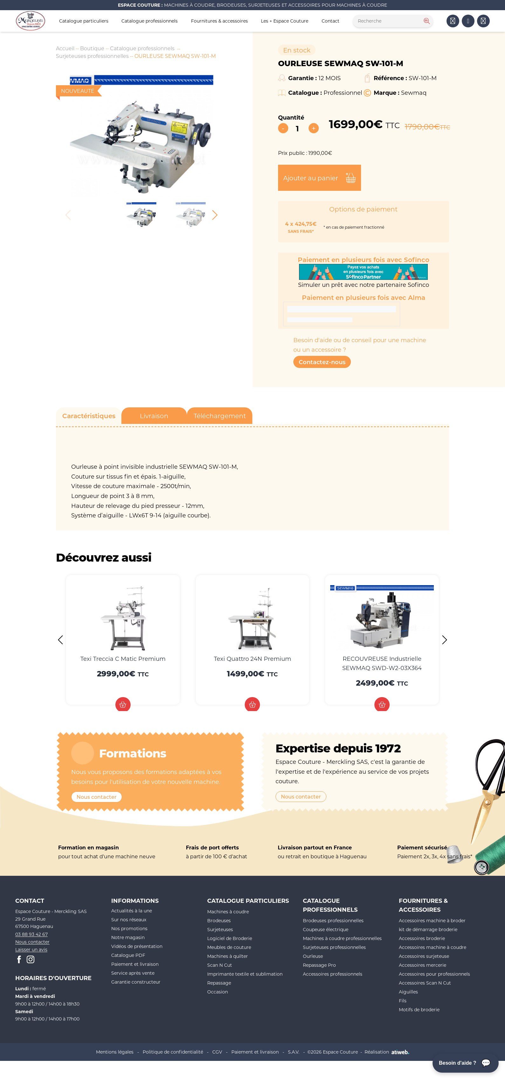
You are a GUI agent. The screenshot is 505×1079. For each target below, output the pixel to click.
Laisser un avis (31, 949)
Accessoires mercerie (422, 965)
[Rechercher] (426, 21)
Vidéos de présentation (136, 946)
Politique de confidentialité (173, 1052)
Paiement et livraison (135, 964)
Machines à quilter (227, 956)
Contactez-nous (322, 362)
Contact (330, 21)
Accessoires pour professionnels (434, 974)
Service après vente (132, 973)
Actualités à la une (131, 911)
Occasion (217, 992)
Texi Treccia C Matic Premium (123, 658)
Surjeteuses (220, 929)
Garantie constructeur (135, 982)
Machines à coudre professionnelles (342, 938)
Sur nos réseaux (128, 919)
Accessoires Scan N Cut (425, 983)
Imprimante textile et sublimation (245, 974)
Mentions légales (114, 1052)
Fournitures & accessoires (219, 21)
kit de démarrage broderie (428, 929)
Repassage (219, 983)
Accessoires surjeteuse (424, 956)
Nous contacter (97, 796)
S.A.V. (293, 1052)
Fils (402, 1001)
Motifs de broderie (419, 1009)
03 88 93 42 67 (31, 934)
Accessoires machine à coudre (432, 947)
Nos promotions (129, 928)
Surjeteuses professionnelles (92, 55)
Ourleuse (313, 956)
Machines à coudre (228, 912)
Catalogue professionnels (149, 21)
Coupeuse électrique (325, 929)
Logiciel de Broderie (229, 938)
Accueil (65, 48)
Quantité (291, 117)
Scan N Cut (219, 965)
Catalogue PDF (128, 955)
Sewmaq (414, 92)
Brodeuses (219, 920)
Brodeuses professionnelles (333, 920)
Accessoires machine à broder (432, 920)
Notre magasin (128, 937)
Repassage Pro (319, 965)
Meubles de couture (229, 947)
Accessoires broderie (422, 938)
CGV (217, 1052)
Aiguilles (408, 992)
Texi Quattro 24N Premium (252, 658)
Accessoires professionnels (332, 974)
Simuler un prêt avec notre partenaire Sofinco (363, 276)
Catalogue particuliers (83, 21)
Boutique (92, 48)
